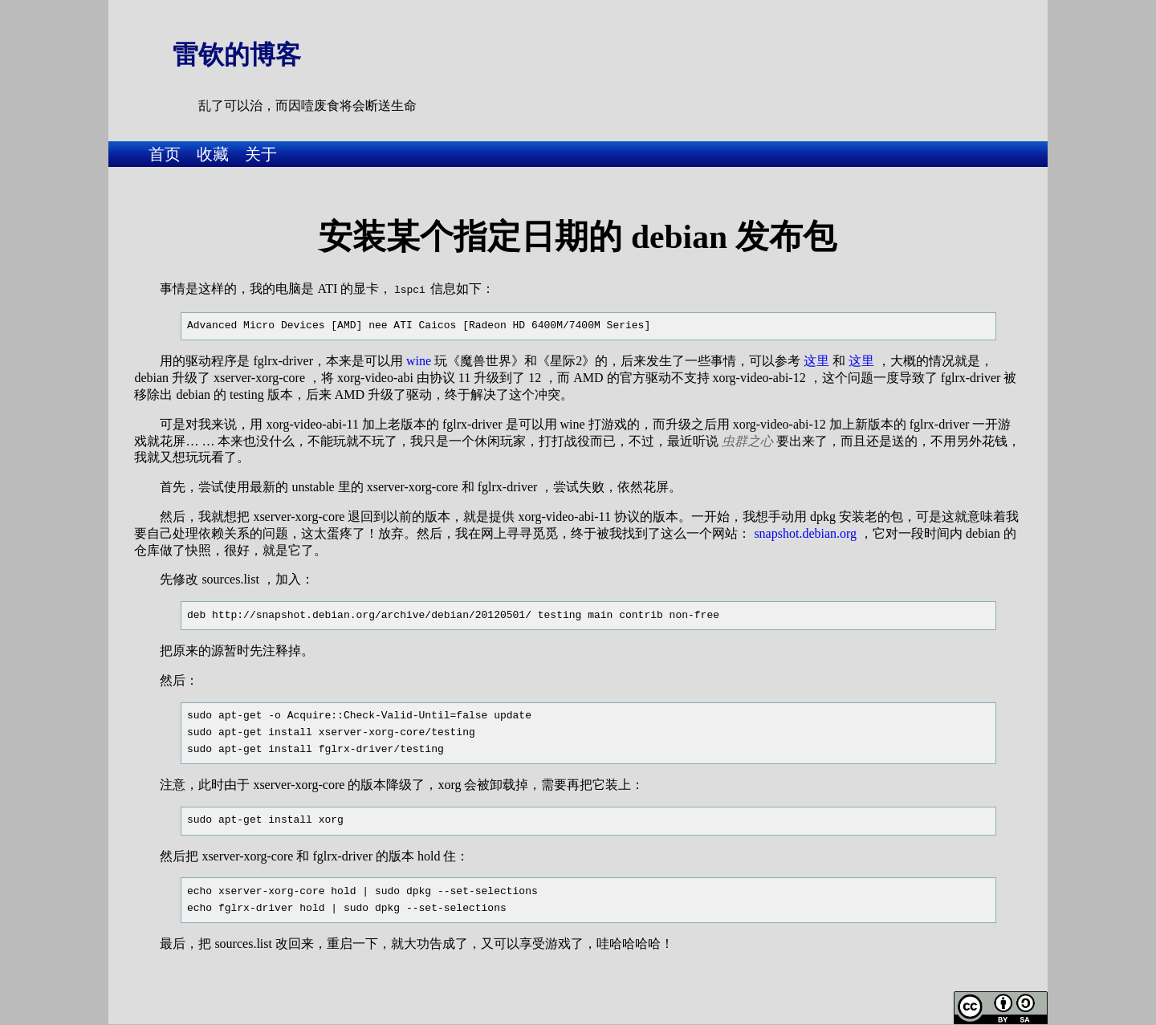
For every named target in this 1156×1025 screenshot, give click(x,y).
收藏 (213, 154)
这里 (816, 359)
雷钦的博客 (237, 54)
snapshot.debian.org (805, 532)
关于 (261, 154)
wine (418, 359)
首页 (165, 154)
